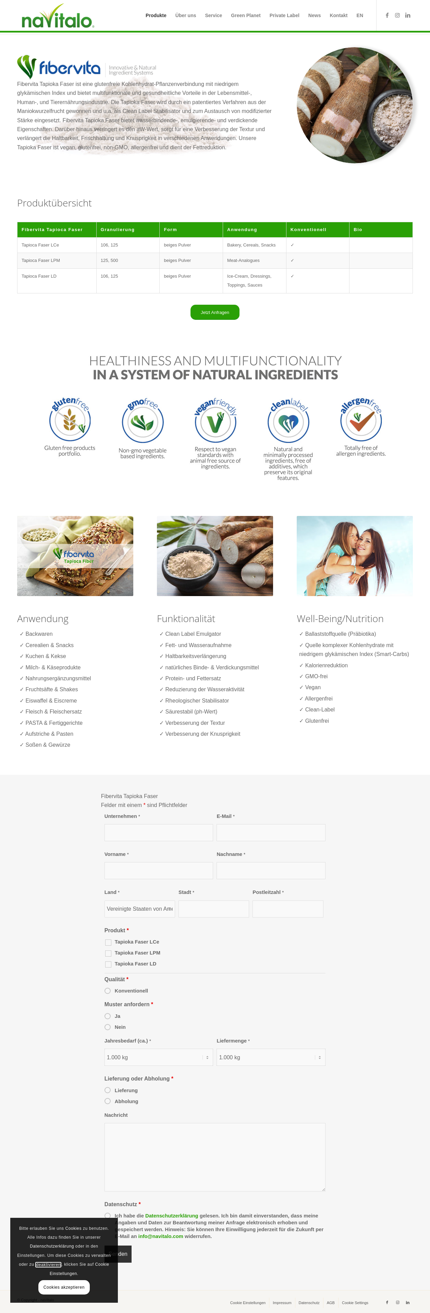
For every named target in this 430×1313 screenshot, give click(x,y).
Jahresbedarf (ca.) (128, 1041)
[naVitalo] (57, 15)
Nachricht (116, 1115)
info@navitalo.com (160, 1236)
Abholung (126, 1101)
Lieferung (126, 1090)
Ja (117, 1016)
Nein (120, 1027)
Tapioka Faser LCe (137, 942)
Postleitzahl (268, 892)
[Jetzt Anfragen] (215, 312)
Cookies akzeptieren (64, 1287)
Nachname (231, 854)
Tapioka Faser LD (136, 964)
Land (112, 892)
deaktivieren (48, 1264)
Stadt (186, 892)
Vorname (117, 854)
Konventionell (131, 991)
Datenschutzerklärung (171, 1216)
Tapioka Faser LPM (137, 953)
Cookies (73, 1228)
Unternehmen (122, 816)
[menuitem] (156, 15)
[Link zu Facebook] (387, 15)
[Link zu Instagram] (397, 15)
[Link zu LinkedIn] (408, 15)
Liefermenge (233, 1041)
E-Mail (226, 816)
